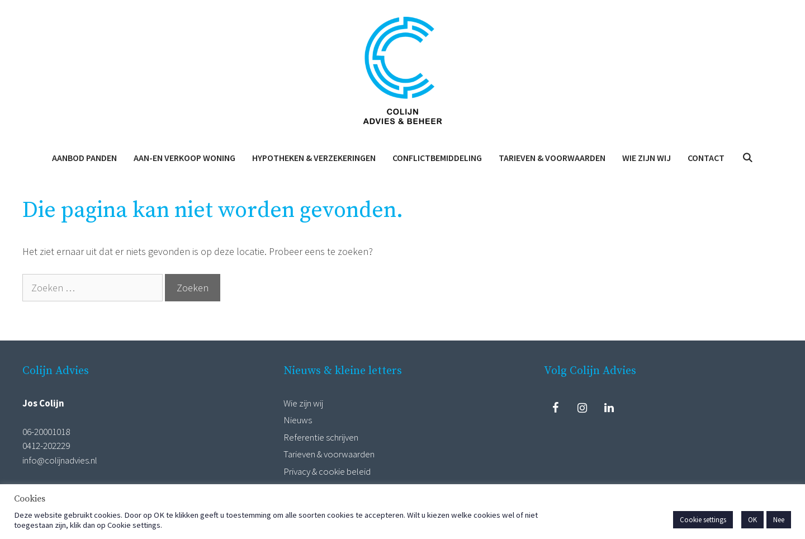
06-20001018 (46, 431)
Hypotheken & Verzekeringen (314, 157)
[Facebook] (555, 408)
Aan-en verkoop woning (184, 157)
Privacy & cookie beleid (327, 471)
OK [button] (752, 519)
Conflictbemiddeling (437, 157)
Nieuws (297, 420)
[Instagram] (582, 408)
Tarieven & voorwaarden (552, 157)
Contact (706, 157)
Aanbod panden (84, 157)
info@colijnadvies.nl (59, 460)
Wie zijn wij (646, 157)
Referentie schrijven (320, 437)
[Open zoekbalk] (747, 157)
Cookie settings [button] (703, 519)
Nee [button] (778, 519)
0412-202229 (46, 445)
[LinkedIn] (609, 408)
